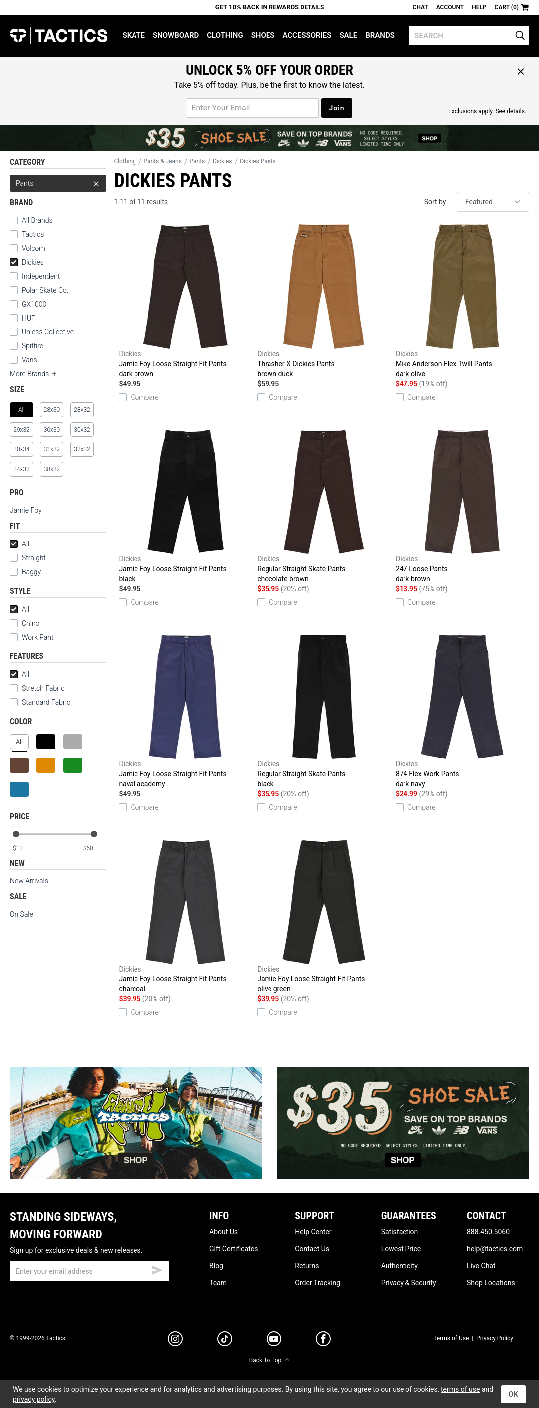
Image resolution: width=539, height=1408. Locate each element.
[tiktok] (224, 1340)
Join (336, 108)
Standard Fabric (40, 702)
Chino (30, 623)
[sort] (493, 202)
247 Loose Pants (462, 507)
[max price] (94, 848)
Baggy (31, 572)
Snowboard (176, 35)
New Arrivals (29, 881)
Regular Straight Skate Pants (324, 507)
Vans (29, 360)
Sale (348, 35)
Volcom (33, 248)
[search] (469, 35)
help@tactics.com (495, 1249)
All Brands (37, 220)
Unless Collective (48, 332)
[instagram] (175, 1340)
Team (218, 1283)
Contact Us (312, 1249)
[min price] (24, 848)
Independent (41, 276)
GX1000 (34, 304)
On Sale (21, 914)
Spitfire (32, 346)
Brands (380, 35)
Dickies (27, 262)
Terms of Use (451, 1338)
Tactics (58, 36)
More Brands (34, 374)
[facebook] (323, 1340)
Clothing (225, 35)
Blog (216, 1266)
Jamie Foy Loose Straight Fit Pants (185, 301)
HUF (28, 318)
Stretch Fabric (43, 688)
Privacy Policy (494, 1338)
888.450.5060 (488, 1232)
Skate (134, 35)
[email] (89, 1271)
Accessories (306, 35)
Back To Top (269, 1360)
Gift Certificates (233, 1249)
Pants (58, 183)
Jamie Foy (26, 510)
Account (450, 7)
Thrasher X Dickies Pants (324, 301)
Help (479, 7)
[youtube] (274, 1340)
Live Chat (481, 1266)
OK (513, 1394)
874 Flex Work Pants (462, 712)
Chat (420, 7)
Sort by (435, 202)
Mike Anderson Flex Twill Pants (462, 301)
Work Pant (37, 637)
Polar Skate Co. (45, 290)
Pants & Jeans (162, 161)
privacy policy (34, 1399)
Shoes (263, 35)
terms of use (460, 1389)
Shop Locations (491, 1283)
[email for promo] (253, 108)
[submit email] (157, 1269)
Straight (28, 558)
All (19, 544)
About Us (223, 1232)
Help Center (313, 1232)
